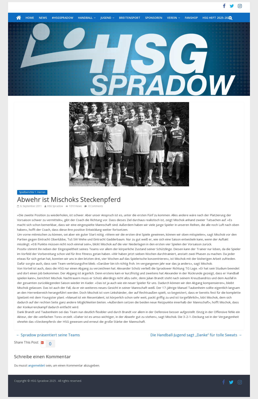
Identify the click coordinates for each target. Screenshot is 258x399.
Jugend (105, 18)
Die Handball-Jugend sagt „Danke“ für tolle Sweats (196, 334)
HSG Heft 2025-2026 (217, 18)
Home (30, 18)
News (43, 18)
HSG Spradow (55, 206)
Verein (172, 18)
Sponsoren (153, 18)
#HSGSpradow (62, 18)
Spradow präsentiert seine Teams (48, 334)
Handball (85, 18)
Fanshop (191, 18)
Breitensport (129, 18)
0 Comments (93, 206)
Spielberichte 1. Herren (32, 192)
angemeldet (36, 365)
